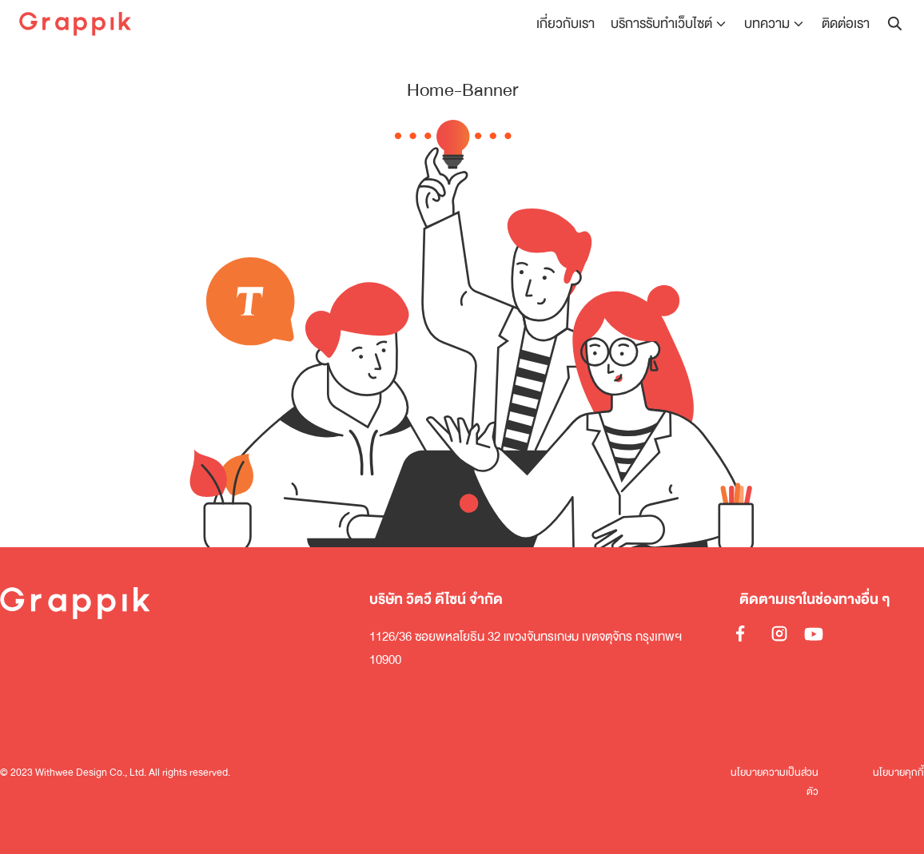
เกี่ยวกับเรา (565, 23)
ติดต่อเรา (846, 23)
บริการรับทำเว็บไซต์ (661, 23)
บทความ (767, 23)
